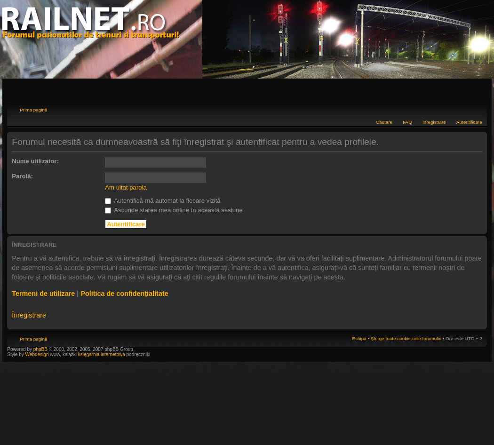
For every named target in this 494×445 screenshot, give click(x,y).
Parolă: (22, 176)
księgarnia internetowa (101, 354)
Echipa (359, 338)
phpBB (40, 349)
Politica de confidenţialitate (124, 293)
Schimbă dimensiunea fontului (475, 108)
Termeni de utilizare (43, 293)
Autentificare (469, 122)
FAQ (407, 122)
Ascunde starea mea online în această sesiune (173, 210)
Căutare (384, 122)
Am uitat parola (126, 187)
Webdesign (37, 354)
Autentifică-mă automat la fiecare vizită (162, 200)
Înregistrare (434, 122)
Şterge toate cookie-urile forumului (406, 338)
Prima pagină (33, 109)
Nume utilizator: (35, 161)
